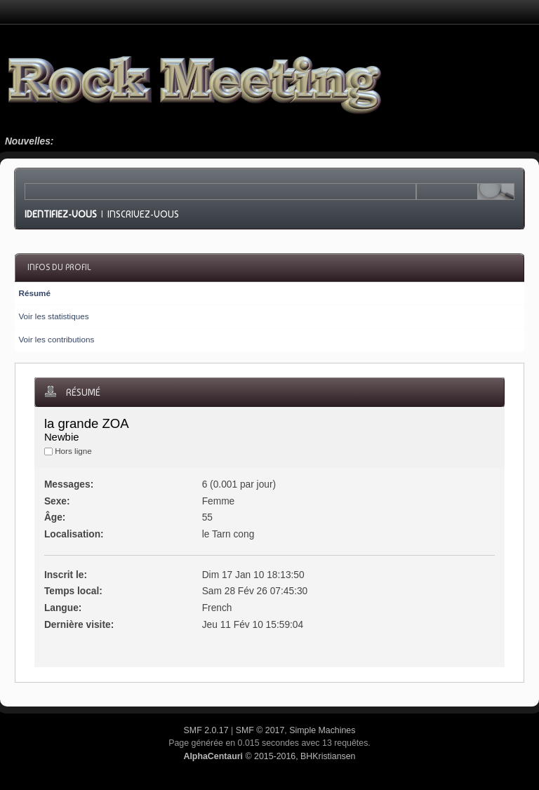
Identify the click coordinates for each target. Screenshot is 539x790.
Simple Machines (322, 730)
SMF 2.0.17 (206, 730)
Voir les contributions (56, 339)
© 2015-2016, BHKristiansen (269, 756)
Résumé (34, 292)
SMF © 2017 (260, 730)
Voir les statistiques (53, 316)
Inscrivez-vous (143, 214)
